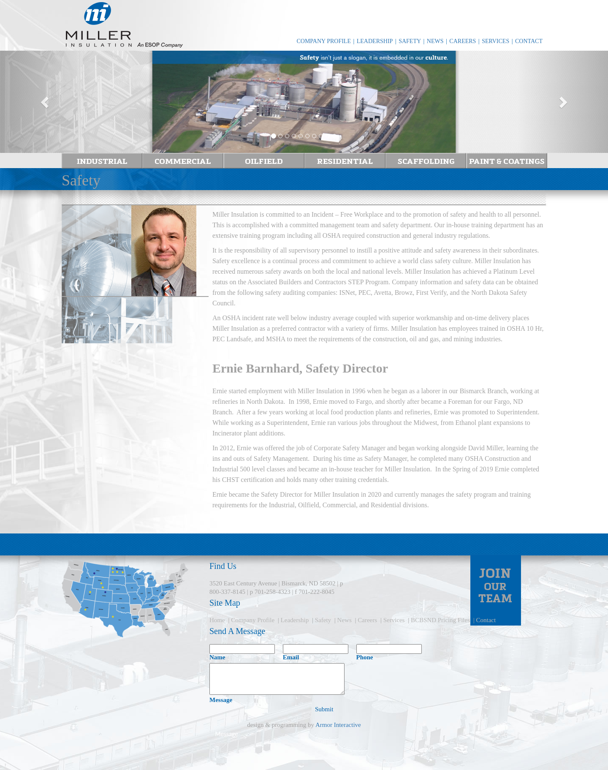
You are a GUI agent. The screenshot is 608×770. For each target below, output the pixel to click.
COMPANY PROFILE (323, 41)
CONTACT (529, 41)
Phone (364, 657)
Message (220, 700)
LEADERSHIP (375, 41)
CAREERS (462, 41)
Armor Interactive (338, 724)
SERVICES (495, 41)
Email (291, 657)
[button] (45, 102)
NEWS (435, 41)
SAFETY (410, 41)
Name (217, 657)
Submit (324, 709)
